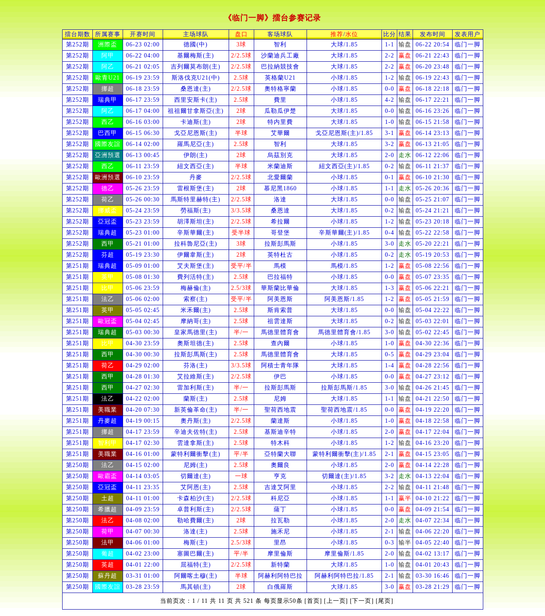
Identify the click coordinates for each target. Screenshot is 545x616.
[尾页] (384, 601)
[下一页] (362, 601)
